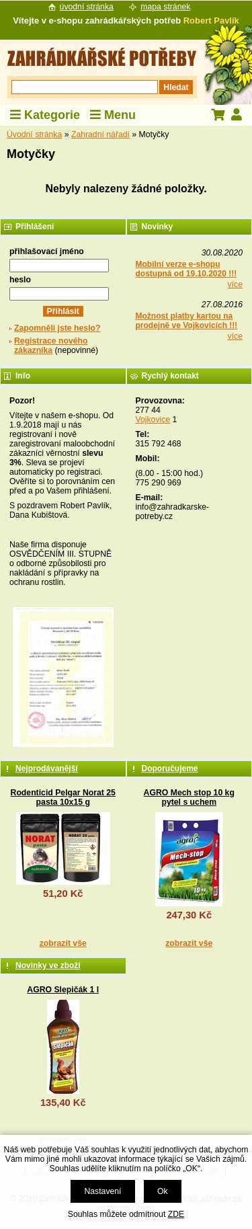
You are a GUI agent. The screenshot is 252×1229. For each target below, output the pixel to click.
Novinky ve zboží (48, 965)
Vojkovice (153, 419)
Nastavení (102, 1191)
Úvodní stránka (34, 134)
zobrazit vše (63, 943)
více (235, 284)
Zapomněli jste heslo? (57, 328)
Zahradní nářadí (100, 134)
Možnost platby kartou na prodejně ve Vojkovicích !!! (187, 320)
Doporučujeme (170, 768)
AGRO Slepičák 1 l (63, 989)
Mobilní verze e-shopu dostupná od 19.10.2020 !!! (186, 269)
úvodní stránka (87, 6)
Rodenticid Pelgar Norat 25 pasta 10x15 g (63, 797)
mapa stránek (165, 6)
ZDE (176, 1214)
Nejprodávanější (46, 768)
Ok (162, 1191)
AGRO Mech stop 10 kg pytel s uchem (189, 797)
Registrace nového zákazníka (50, 345)
